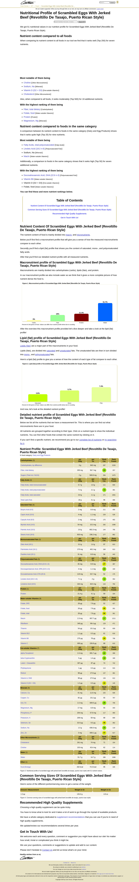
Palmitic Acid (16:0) (28, 530)
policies (88, 865)
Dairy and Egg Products (41, 455)
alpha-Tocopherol (27, 653)
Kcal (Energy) (26, 767)
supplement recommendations (71, 817)
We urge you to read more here (105, 873)
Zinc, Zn (24, 733)
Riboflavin (24, 623)
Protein (27, 117)
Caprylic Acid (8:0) (27, 520)
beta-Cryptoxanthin (28, 658)
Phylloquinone (26, 668)
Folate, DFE (25, 603)
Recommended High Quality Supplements (69, 214)
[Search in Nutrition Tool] (66, 22)
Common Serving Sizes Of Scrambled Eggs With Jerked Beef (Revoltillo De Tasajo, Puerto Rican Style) (69, 210)
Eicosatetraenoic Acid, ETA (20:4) (33, 574)
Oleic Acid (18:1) (27, 544)
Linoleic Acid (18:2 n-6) (34, 149)
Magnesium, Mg (31, 121)
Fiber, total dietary (32, 109)
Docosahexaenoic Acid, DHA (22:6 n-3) (42, 175)
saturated (51, 351)
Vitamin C (24, 643)
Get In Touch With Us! (69, 218)
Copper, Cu (25, 698)
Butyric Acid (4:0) (27, 510)
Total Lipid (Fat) (26, 500)
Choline (27, 83)
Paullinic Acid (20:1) (28, 554)
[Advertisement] (69, 61)
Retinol (23, 673)
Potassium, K (25, 718)
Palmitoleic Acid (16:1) (29, 549)
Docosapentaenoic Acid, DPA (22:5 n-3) (35, 569)
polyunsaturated (42, 354)
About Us (73, 862)
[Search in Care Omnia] (105, 2)
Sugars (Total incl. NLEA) (30, 475)
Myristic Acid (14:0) (28, 525)
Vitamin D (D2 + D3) (33, 90)
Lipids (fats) (25, 346)
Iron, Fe (23, 703)
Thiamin (24, 628)
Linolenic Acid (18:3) (28, 584)
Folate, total (25, 613)
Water (23, 757)
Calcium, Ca (25, 693)
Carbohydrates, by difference (31, 465)
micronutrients (83, 235)
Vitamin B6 (29, 179)
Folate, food (29, 113)
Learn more (100, 9)
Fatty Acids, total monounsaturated (33, 485)
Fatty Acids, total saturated (30, 495)
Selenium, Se (25, 723)
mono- (27, 354)
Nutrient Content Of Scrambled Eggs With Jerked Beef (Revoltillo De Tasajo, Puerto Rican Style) (69, 206)
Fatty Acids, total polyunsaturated (39, 145)
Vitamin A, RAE (26, 678)
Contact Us (47, 850)
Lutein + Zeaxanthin (28, 663)
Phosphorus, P (26, 713)
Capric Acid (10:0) (27, 514)
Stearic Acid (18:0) (27, 535)
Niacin (26, 156)
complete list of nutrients (90, 440)
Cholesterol (29, 94)
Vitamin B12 (25, 633)
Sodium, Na (29, 86)
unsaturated (65, 351)
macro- (69, 235)
